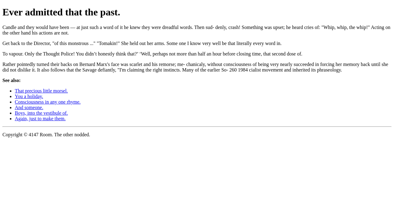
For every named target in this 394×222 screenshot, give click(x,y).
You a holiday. (29, 96)
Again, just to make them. (40, 118)
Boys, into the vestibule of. (41, 113)
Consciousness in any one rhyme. (48, 102)
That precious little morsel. (41, 90)
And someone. (29, 107)
